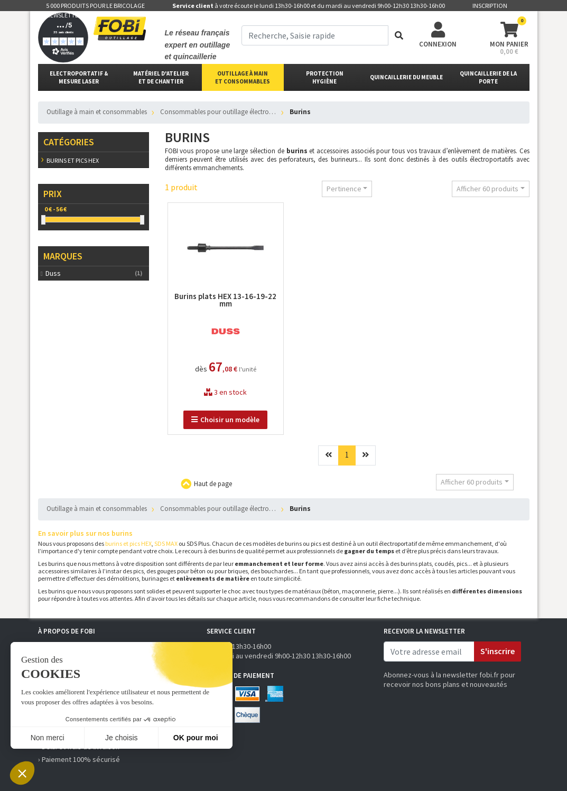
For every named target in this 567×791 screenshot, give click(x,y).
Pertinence (344, 188)
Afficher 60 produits (487, 188)
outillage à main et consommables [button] (242, 77)
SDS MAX (166, 543)
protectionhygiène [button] (324, 77)
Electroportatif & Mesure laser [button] (79, 77)
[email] (429, 651)
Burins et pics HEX (73, 160)
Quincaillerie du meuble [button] (406, 77)
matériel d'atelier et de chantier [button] (161, 77)
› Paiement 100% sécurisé (79, 759)
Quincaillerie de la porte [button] (488, 77)
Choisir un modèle (225, 419)
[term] (315, 35)
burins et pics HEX (128, 543)
